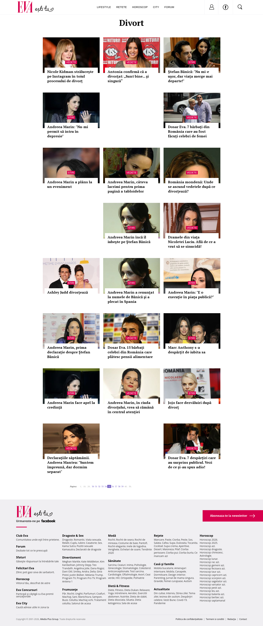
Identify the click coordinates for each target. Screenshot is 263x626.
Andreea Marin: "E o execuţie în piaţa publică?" (191, 294)
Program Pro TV (86, 578)
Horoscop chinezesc (211, 552)
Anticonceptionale (118, 571)
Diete (111, 590)
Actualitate (162, 589)
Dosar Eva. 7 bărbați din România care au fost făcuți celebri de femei (189, 131)
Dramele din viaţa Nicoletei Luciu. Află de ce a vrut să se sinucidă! (192, 242)
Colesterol (145, 568)
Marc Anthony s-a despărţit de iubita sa (186, 349)
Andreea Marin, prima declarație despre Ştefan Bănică (68, 352)
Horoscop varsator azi (212, 584)
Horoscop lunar (209, 559)
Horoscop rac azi (209, 562)
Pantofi (143, 543)
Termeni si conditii (215, 619)
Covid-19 (182, 600)
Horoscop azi (207, 546)
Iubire (81, 543)
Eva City (21, 603)
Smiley (77, 571)
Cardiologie (114, 574)
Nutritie (124, 596)
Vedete (71, 62)
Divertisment (71, 557)
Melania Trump (94, 575)
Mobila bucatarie (163, 568)
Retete (121, 7)
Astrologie (206, 555)
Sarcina (112, 565)
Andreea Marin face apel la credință (71, 405)
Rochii (70, 593)
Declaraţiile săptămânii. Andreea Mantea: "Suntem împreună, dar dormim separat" (70, 464)
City (156, 7)
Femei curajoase (173, 581)
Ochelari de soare (130, 549)
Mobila (170, 571)
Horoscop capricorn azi (213, 575)
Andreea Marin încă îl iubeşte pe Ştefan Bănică (129, 239)
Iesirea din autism (169, 596)
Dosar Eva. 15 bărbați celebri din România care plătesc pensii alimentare (130, 352)
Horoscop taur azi (210, 571)
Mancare (159, 539)
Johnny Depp (83, 565)
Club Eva (22, 536)
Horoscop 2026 (208, 539)
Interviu (170, 593)
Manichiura (84, 596)
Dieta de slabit (138, 596)
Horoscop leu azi (209, 591)
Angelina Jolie (81, 568)
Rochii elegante (117, 546)
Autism (188, 581)
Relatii (65, 543)
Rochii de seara (125, 539)
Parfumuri (89, 593)
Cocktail (158, 546)
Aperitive (184, 546)
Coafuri (100, 593)
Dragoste (67, 539)
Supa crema (171, 546)
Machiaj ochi (86, 600)
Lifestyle (104, 7)
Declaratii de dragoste (88, 549)
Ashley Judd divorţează (67, 292)
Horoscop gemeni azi (212, 565)
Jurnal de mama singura (180, 578)
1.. (81, 486)
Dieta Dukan (131, 590)
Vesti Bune (169, 600)
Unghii (79, 593)
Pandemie (160, 603)
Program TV (69, 578)
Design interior (176, 574)
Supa (172, 543)
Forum (169, 7)
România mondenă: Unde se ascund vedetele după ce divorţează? (191, 187)
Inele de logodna (136, 546)
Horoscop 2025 (208, 543)
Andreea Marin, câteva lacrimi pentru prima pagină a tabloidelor (128, 187)
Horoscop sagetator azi (213, 581)
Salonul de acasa (81, 603)
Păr (64, 593)
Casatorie (91, 543)
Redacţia (231, 619)
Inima (130, 565)
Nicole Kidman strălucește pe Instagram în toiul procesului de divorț (70, 76)
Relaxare (145, 590)
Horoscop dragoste (211, 549)
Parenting (159, 578)
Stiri (192, 62)
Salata (157, 543)
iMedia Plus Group (49, 619)
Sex (100, 543)
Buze (65, 600)
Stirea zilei (182, 593)
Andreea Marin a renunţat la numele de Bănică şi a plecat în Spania (131, 297)
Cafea (165, 543)
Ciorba (176, 539)
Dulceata (181, 543)
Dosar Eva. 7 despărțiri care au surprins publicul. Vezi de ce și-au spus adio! (192, 462)
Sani (74, 596)
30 (93, 486)
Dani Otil (67, 571)
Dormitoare (160, 574)
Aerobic (132, 593)
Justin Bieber (77, 575)
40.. (126, 486)
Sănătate (114, 561)
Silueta (130, 599)
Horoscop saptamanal (212, 600)
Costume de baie (128, 543)
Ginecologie (115, 568)
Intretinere (121, 593)
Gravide (158, 581)
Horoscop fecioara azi (212, 568)
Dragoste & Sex (73, 536)
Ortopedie (126, 578)
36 (113, 486)
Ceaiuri (122, 565)
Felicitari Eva (25, 568)
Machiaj (66, 596)
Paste (168, 539)
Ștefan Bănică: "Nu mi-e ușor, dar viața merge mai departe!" (190, 76)
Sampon (97, 596)
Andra (85, 571)
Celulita (73, 600)
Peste (184, 539)
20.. (89, 486)
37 (116, 486)
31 (96, 486)
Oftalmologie (129, 574)
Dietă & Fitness (118, 586)
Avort (141, 574)
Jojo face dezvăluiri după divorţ (189, 405)
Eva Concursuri (26, 590)
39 (122, 486)
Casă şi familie (164, 564)
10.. (84, 486)
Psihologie (140, 565)
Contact (243, 619)
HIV (118, 578)
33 (102, 486)
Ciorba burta (186, 552)
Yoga (111, 593)
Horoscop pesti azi (210, 587)
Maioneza (168, 549)
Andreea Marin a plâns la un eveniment (69, 184)
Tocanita (192, 543)
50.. (130, 486)
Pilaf (177, 549)
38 (119, 486)
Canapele (180, 571)
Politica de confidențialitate (189, 619)
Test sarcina (137, 571)
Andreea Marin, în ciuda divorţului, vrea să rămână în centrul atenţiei (131, 407)
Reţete (158, 536)
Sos (190, 539)
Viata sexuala (93, 539)
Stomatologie (130, 568)
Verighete (113, 549)
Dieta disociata (116, 599)
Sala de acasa (129, 603)
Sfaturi (21, 557)
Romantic (79, 539)
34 (106, 486)
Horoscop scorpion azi (213, 578)
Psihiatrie (139, 578)
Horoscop (140, 7)
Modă (112, 536)
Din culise (159, 593)
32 (99, 486)
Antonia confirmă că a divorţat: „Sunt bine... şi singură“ (128, 76)
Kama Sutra (69, 546)
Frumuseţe (70, 589)
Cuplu (73, 543)
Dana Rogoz (97, 568)
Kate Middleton (90, 561)
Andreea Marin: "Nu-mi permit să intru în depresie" (67, 131)
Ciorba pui (172, 552)
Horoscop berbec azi (212, 597)
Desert (158, 549)
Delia (93, 571)
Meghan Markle (71, 561)
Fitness (119, 590)
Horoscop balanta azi (212, 594)
